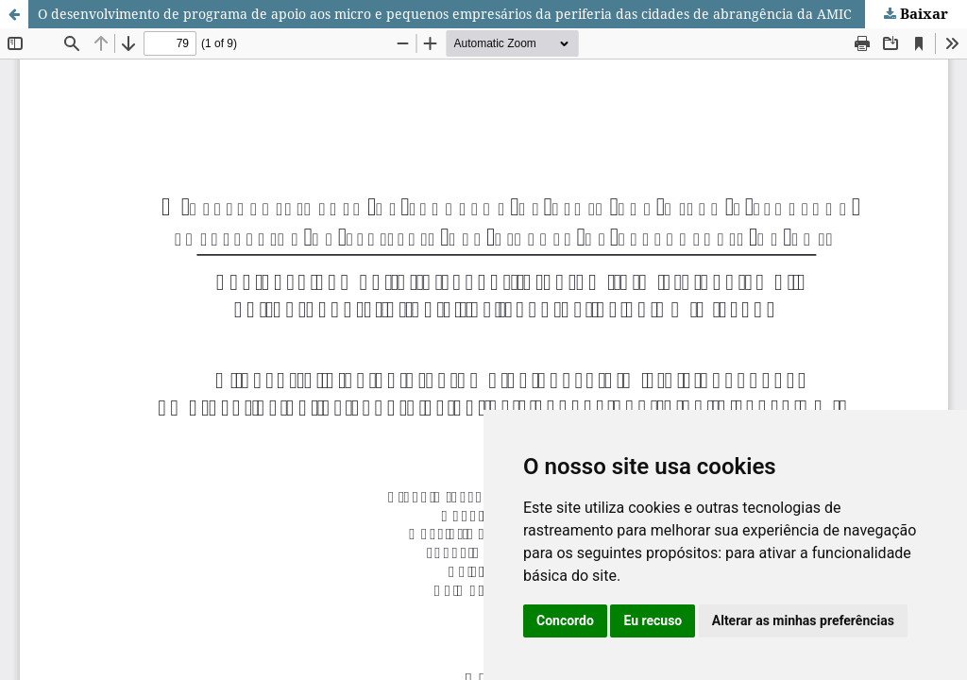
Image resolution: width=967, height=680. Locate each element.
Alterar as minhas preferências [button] (803, 620)
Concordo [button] (565, 620)
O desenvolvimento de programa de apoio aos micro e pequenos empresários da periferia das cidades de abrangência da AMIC (445, 14)
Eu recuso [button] (652, 620)
